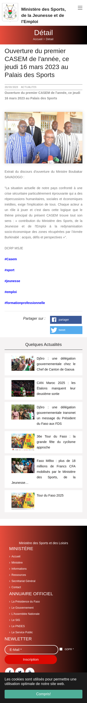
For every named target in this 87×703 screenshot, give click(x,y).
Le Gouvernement (22, 607)
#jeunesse (12, 281)
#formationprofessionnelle (25, 303)
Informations (19, 568)
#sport (9, 270)
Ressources (18, 575)
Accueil (15, 556)
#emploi (11, 292)
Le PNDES (18, 626)
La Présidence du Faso (25, 601)
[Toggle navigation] (80, 8)
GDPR (69, 649)
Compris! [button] (43, 694)
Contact (16, 587)
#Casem (11, 259)
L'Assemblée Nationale (25, 613)
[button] (66, 320)
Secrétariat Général (23, 581)
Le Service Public (22, 632)
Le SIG (15, 620)
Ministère (17, 562)
